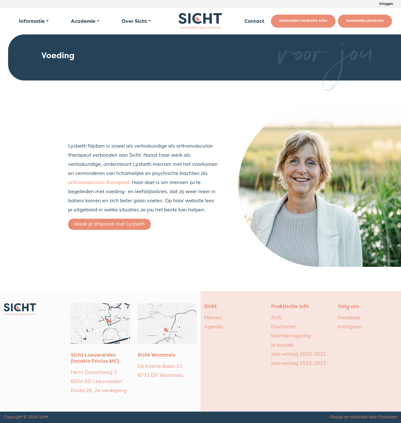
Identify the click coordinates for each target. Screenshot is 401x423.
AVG (276, 317)
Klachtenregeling (291, 336)
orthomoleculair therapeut (98, 182)
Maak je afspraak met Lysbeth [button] (109, 224)
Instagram (350, 327)
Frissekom (387, 417)
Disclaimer (283, 327)
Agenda (213, 327)
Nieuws (213, 317)
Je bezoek (282, 345)
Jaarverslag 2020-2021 (298, 354)
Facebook (349, 317)
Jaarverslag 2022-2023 (298, 363)
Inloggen (386, 4)
